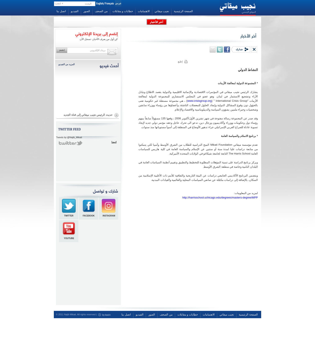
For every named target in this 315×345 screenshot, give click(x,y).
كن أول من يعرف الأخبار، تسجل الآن (99, 39)
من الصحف (101, 11)
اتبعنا (113, 142)
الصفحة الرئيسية (183, 11)
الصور (86, 11)
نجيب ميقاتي (162, 11)
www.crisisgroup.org (199, 100)
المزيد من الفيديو (66, 64)
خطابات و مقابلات (122, 11)
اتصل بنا (61, 11)
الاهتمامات (144, 11)
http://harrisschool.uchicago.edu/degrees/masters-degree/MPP (220, 197)
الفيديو (75, 11)
